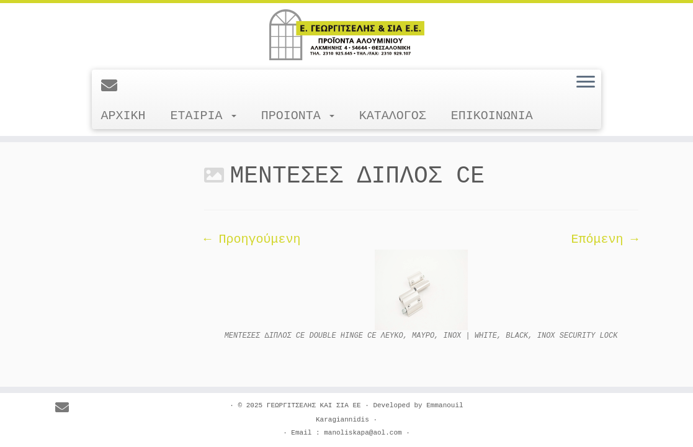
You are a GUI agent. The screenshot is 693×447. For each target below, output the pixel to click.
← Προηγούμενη (252, 239)
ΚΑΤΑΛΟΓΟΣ (392, 116)
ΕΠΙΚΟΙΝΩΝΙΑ (492, 116)
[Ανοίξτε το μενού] (585, 82)
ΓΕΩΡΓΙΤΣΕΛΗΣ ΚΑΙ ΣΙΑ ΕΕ (314, 405)
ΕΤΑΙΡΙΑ (203, 116)
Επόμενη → (604, 239)
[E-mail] (113, 87)
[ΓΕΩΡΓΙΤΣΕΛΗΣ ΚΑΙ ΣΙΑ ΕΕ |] (346, 34)
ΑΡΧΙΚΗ (123, 116)
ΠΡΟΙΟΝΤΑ (297, 116)
